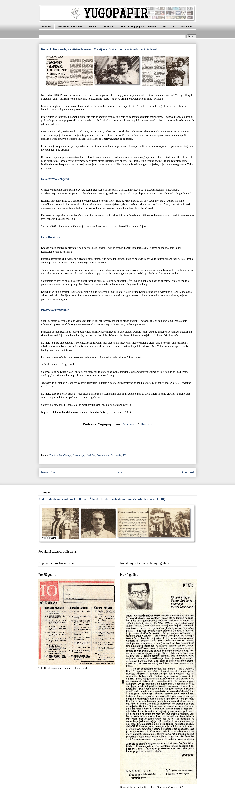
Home (118, 472)
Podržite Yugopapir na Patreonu (138, 26)
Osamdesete (103, 455)
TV (124, 455)
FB (164, 26)
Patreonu (129, 424)
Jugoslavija (78, 455)
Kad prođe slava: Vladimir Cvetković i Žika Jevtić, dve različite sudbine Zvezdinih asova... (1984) (101, 499)
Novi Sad (90, 455)
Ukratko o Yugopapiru (70, 26)
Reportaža (116, 455)
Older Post (187, 472)
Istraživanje (65, 455)
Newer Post (48, 472)
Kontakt (93, 26)
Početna (46, 26)
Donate (146, 424)
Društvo (53, 455)
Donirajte (109, 26)
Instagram (186, 26)
